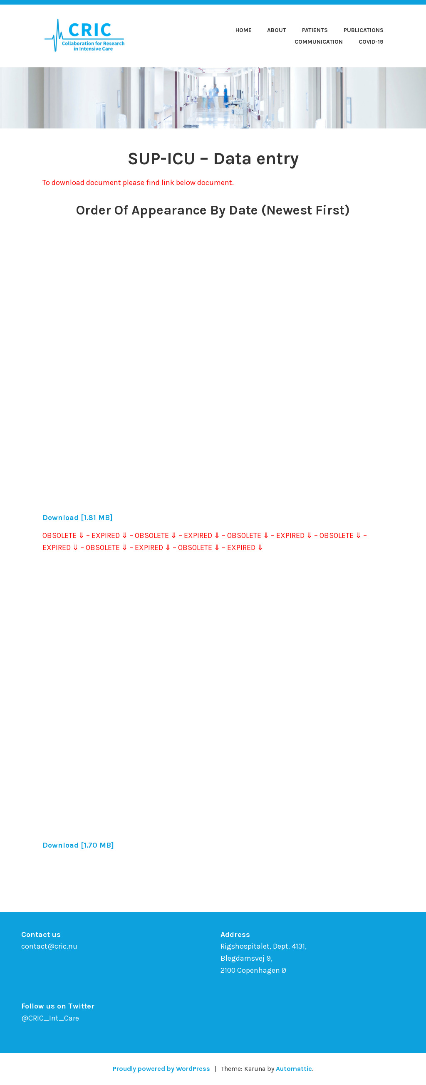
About (276, 30)
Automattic (294, 1069)
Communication (319, 41)
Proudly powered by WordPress (161, 1069)
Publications (364, 30)
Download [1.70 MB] (78, 845)
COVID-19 (371, 41)
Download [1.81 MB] (77, 517)
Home (243, 30)
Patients (315, 30)
